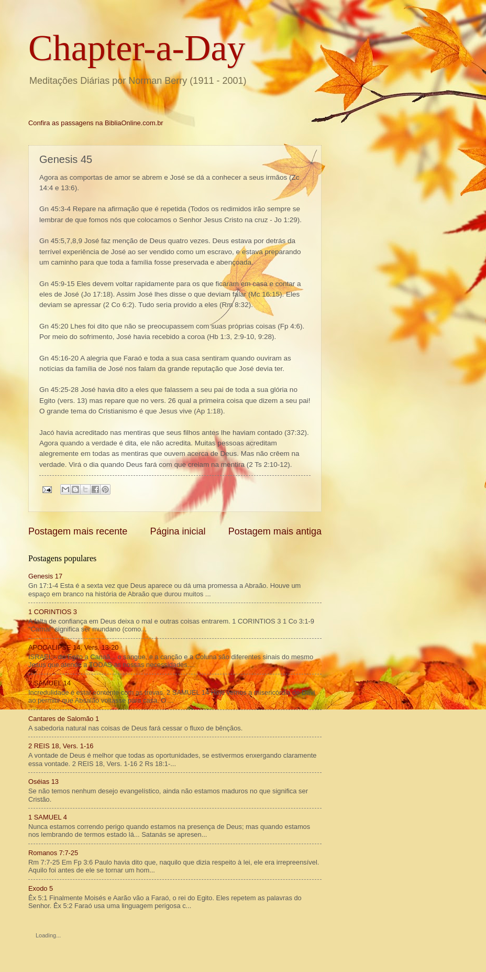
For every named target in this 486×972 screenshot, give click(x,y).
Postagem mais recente (77, 531)
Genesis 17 (45, 576)
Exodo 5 (40, 888)
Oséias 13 (43, 781)
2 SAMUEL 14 (49, 683)
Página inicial (177, 531)
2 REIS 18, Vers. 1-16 (61, 746)
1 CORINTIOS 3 (52, 612)
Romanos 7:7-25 (53, 853)
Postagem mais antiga (275, 531)
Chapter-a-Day (137, 48)
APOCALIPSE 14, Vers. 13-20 (73, 647)
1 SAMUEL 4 (47, 817)
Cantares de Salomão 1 (63, 719)
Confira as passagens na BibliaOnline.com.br (95, 123)
